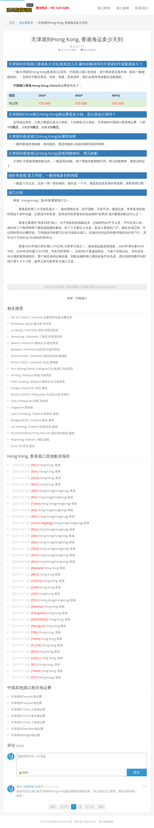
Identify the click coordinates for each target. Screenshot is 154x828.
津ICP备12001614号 (85, 822)
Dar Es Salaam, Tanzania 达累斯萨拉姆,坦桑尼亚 (41, 317)
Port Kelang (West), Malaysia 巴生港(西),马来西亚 (42, 369)
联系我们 (141, 8)
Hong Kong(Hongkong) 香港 (53, 491)
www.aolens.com (60, 822)
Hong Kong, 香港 (45, 465)
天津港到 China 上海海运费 (28, 722)
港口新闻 (122, 8)
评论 (136, 772)
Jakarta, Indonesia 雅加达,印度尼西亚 (34, 343)
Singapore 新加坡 (22, 407)
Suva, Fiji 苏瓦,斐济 (23, 446)
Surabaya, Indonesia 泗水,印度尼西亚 (34, 330)
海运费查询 (26, 23)
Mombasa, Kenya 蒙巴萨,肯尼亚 (31, 324)
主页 (12, 23)
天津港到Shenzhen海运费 (27, 729)
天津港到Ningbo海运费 (25, 735)
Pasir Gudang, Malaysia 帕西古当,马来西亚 (38, 382)
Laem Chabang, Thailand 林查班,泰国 (35, 414)
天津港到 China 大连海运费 (28, 709)
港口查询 (103, 8)
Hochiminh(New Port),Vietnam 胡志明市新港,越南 (42, 433)
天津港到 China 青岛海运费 (28, 716)
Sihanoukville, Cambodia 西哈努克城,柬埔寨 (39, 356)
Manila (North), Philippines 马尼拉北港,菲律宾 (40, 395)
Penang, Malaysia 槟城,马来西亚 (31, 375)
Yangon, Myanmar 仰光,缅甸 (29, 388)
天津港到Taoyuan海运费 (26, 697)
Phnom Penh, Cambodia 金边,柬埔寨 (34, 362)
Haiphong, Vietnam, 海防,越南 (30, 440)
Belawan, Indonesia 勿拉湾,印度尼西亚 (35, 349)
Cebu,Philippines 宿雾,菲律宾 (29, 401)
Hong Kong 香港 (48, 568)
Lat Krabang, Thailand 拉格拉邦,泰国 (34, 427)
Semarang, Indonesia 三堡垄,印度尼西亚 (36, 337)
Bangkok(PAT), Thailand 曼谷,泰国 (32, 420)
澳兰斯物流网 (106, 822)
